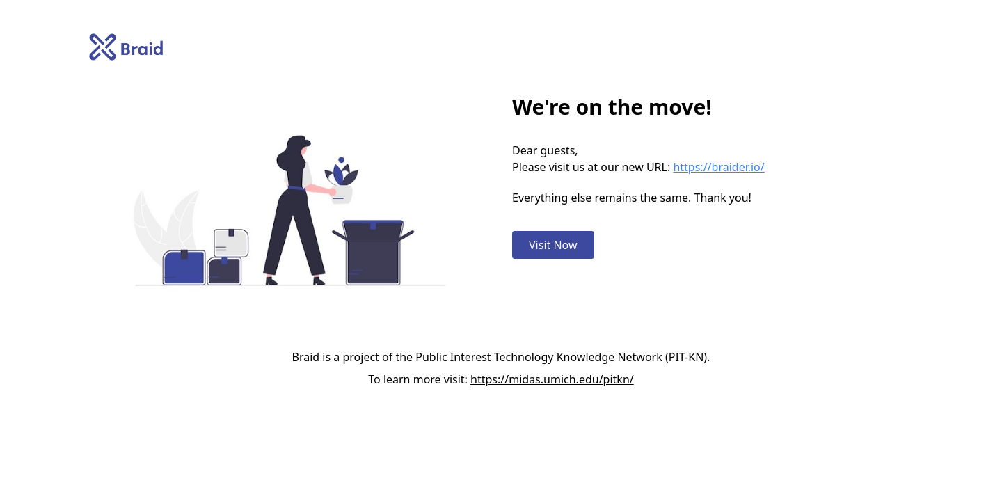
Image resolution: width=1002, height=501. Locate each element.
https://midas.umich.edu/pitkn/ (552, 379)
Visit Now (553, 245)
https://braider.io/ (718, 167)
